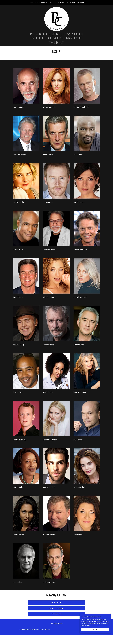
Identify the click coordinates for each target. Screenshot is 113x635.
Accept (95, 629)
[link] (56, 19)
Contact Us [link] (71, 2)
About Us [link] (80, 2)
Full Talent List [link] (41, 2)
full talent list (56, 603)
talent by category (56, 609)
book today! (56, 614)
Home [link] (31, 2)
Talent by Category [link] (57, 2)
